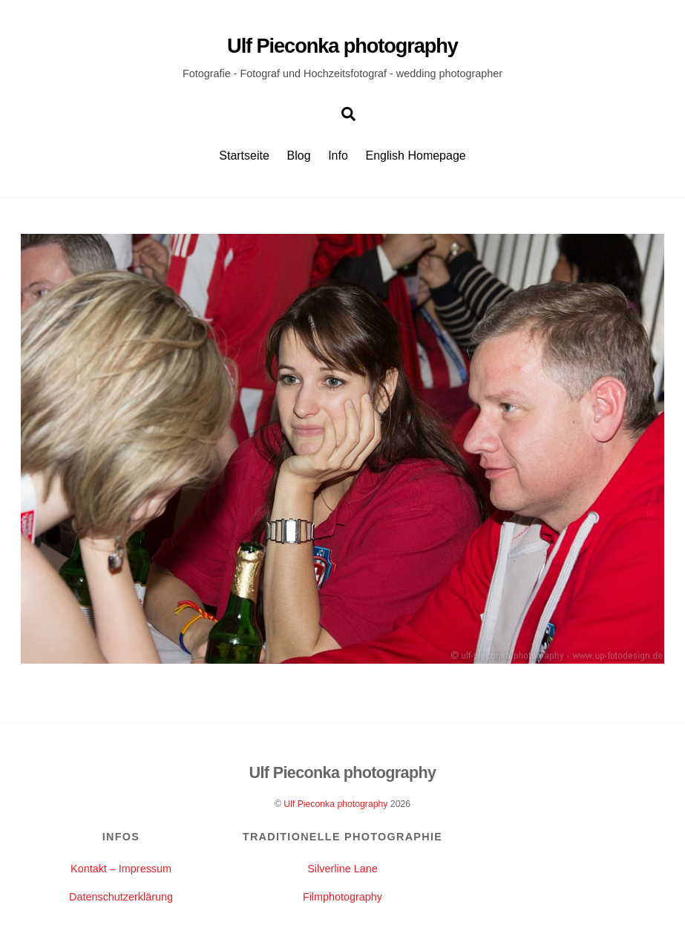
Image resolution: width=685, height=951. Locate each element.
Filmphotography (342, 897)
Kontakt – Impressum (121, 869)
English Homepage (416, 155)
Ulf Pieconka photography (335, 804)
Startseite (244, 155)
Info (338, 155)
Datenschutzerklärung (121, 897)
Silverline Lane (342, 869)
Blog (299, 155)
